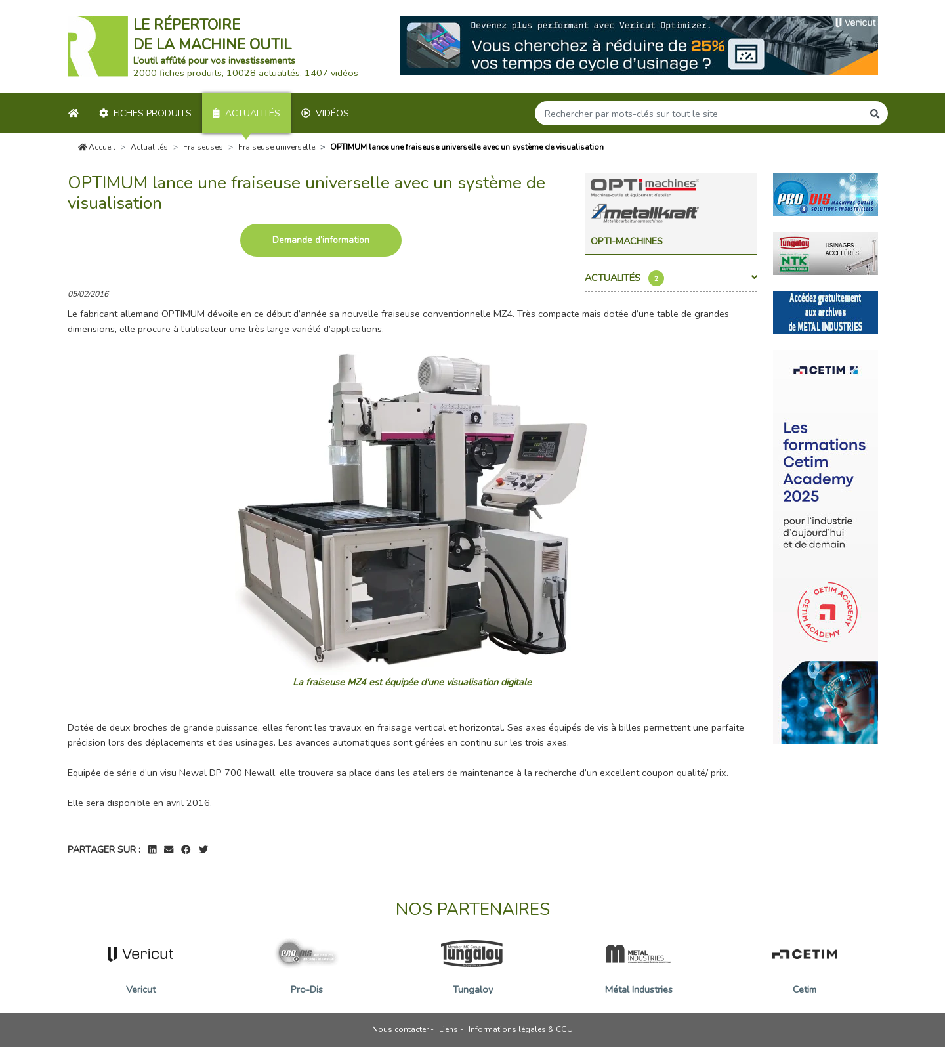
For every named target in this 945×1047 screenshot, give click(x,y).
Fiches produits (145, 113)
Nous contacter (400, 1029)
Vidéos (325, 113)
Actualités (246, 113)
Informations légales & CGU (521, 1029)
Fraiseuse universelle (276, 147)
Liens (448, 1029)
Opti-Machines (627, 240)
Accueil (97, 147)
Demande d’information (320, 240)
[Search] (699, 113)
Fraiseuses (203, 147)
